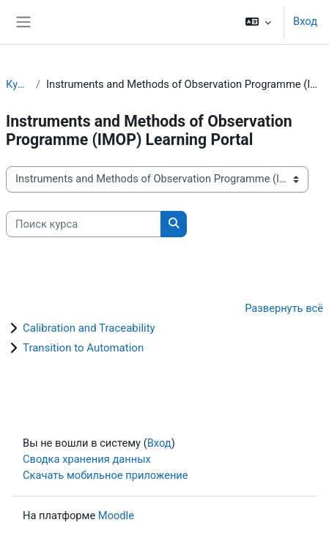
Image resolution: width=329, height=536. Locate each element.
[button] (258, 22)
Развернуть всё (284, 308)
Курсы (18, 84)
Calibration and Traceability (89, 328)
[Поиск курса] (83, 224)
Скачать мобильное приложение (105, 475)
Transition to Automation (83, 347)
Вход (305, 21)
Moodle (116, 515)
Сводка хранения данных (87, 459)
